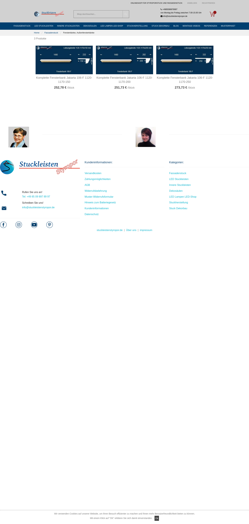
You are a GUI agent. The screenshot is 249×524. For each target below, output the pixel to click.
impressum (146, 230)
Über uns (131, 230)
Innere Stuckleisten (180, 185)
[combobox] (101, 14)
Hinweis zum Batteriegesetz (100, 202)
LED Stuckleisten (178, 179)
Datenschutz (92, 214)
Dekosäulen (176, 191)
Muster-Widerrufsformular (99, 197)
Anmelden (192, 3)
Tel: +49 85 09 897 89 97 (36, 197)
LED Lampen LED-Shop (182, 197)
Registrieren (208, 3)
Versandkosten (93, 173)
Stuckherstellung (178, 202)
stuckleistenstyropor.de (110, 230)
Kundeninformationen (97, 208)
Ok (156, 518)
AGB (87, 185)
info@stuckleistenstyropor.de (38, 207)
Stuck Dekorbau (178, 208)
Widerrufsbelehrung (96, 191)
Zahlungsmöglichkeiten (98, 179)
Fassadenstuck (51, 33)
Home (36, 33)
